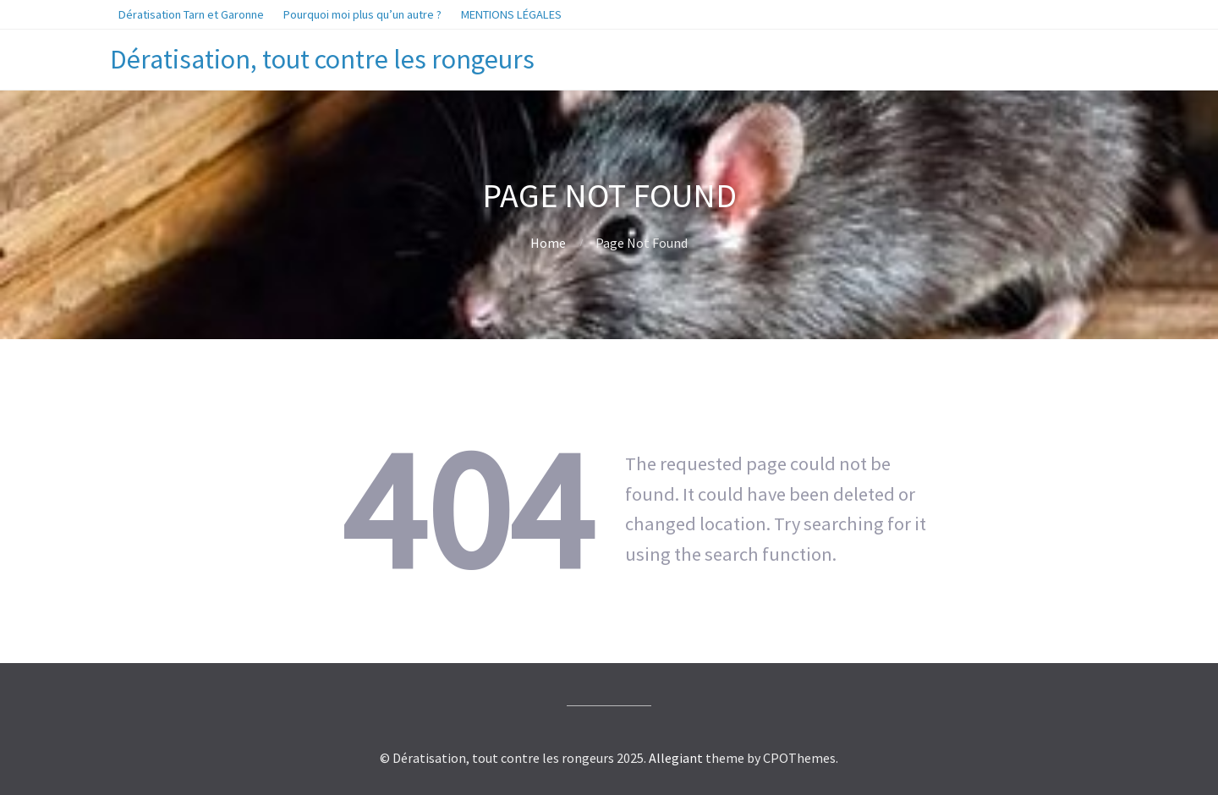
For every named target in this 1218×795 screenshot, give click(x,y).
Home (548, 242)
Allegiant (676, 757)
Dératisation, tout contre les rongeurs (322, 59)
